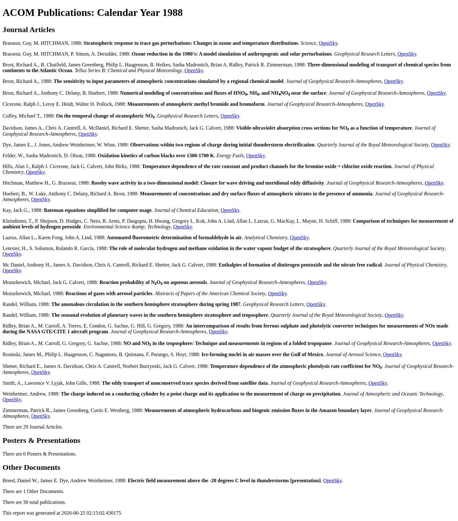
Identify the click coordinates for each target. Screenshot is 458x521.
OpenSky (328, 43)
